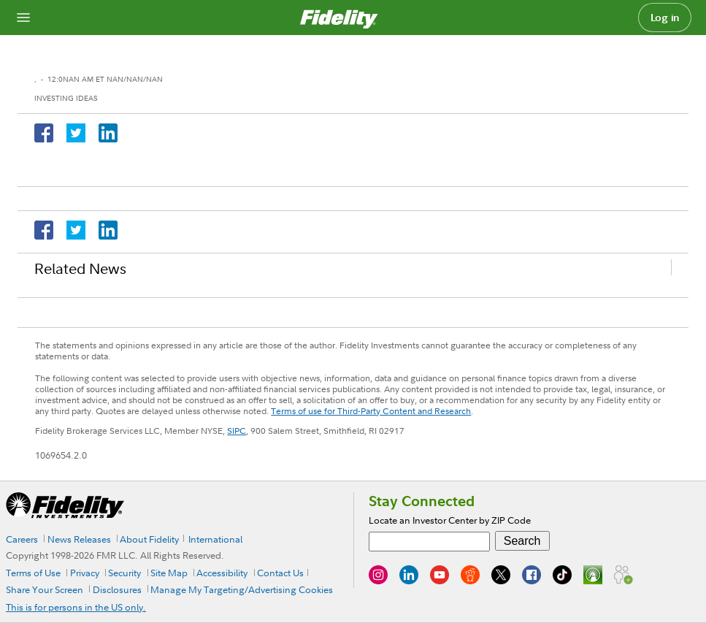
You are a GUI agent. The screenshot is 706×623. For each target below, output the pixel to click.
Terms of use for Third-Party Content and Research (371, 411)
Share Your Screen (44, 589)
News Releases (79, 539)
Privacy (84, 572)
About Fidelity (149, 539)
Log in (665, 17)
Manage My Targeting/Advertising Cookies (241, 589)
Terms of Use (33, 572)
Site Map (169, 572)
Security (124, 572)
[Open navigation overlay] (23, 17)
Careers (22, 539)
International (215, 539)
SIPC (236, 430)
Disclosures (117, 589)
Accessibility (222, 572)
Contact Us (280, 572)
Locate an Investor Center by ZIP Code (450, 520)
